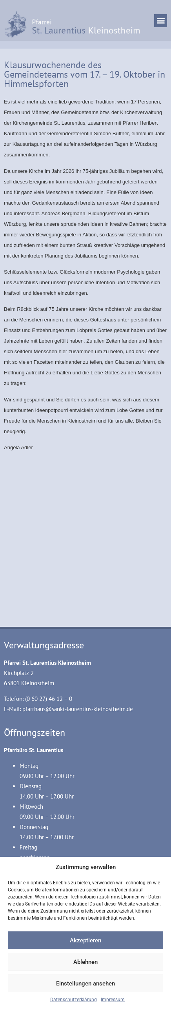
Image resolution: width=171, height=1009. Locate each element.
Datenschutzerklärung (73, 999)
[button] (160, 20)
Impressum (113, 999)
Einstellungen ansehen (85, 983)
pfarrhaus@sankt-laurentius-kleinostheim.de (77, 709)
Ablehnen (85, 961)
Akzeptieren (85, 940)
